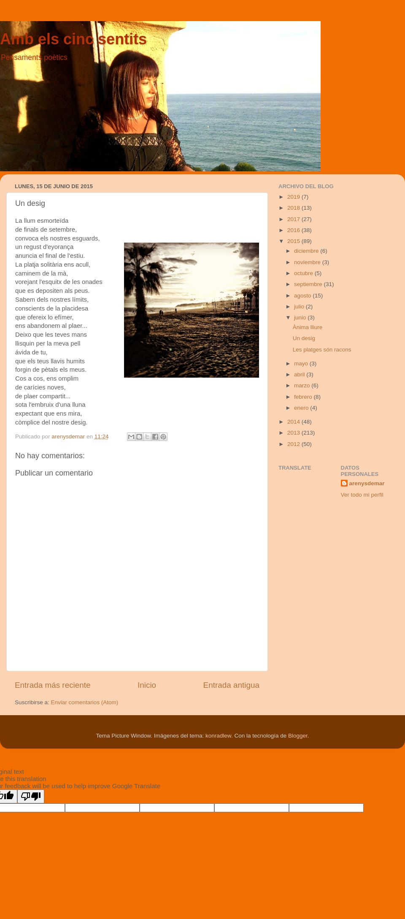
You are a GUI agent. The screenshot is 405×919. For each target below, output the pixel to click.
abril (300, 374)
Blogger (298, 735)
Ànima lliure (308, 327)
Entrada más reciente (53, 685)
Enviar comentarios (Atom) (85, 702)
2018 (294, 208)
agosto (303, 295)
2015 (294, 241)
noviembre (308, 262)
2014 (294, 422)
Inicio (147, 685)
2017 (294, 219)
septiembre (309, 284)
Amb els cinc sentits (73, 39)
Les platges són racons (322, 349)
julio (300, 306)
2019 (294, 197)
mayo (302, 363)
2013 (294, 433)
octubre (304, 273)
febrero (304, 397)
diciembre (307, 251)
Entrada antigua (231, 685)
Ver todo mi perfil (362, 495)
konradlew (218, 735)
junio (301, 317)
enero (302, 408)
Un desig (304, 338)
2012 (294, 444)
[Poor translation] (30, 796)
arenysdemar (367, 483)
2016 (294, 230)
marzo (302, 385)
